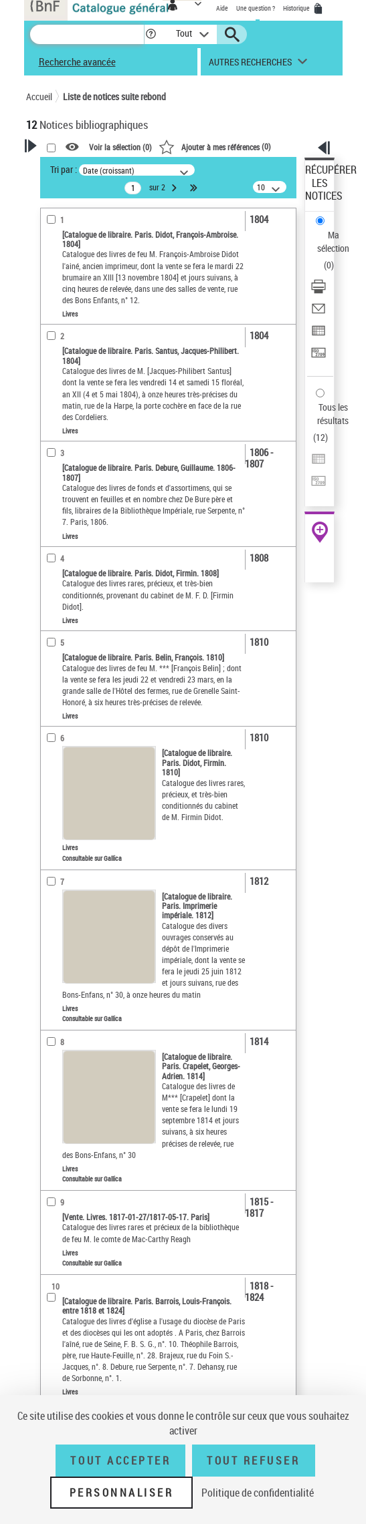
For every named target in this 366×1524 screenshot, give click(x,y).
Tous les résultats (333, 414)
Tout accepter (120, 1460)
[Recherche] (87, 34)
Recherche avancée (77, 61)
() (215, 146)
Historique (297, 8)
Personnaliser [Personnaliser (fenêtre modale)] (122, 1492)
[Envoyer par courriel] (318, 313)
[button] (151, 34)
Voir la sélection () (120, 147)
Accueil (39, 96)
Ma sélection (333, 241)
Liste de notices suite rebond (114, 96)
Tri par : (63, 169)
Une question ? (255, 8)
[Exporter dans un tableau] (318, 335)
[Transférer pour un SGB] (318, 357)
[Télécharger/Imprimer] (318, 290)
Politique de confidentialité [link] (257, 1492)
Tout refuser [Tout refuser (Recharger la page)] (253, 1460)
